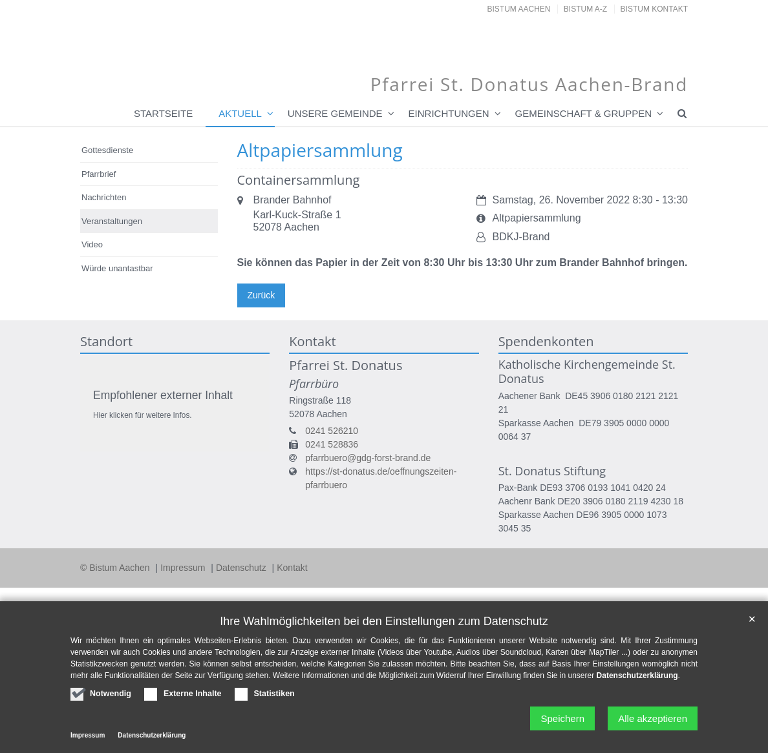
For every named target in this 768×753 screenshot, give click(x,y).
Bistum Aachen (519, 9)
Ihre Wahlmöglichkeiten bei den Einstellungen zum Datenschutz (384, 621)
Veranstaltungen (111, 221)
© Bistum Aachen (116, 567)
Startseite (163, 113)
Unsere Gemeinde (335, 113)
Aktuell (240, 113)
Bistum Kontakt (654, 9)
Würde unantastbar (117, 268)
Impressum (184, 567)
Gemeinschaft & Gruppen (583, 113)
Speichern (562, 718)
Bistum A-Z (585, 9)
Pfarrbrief (98, 174)
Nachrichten (103, 197)
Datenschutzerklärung (637, 675)
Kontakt (292, 567)
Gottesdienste (107, 150)
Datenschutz (242, 567)
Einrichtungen (449, 113)
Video (92, 244)
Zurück (261, 295)
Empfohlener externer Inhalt (163, 395)
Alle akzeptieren (652, 718)
